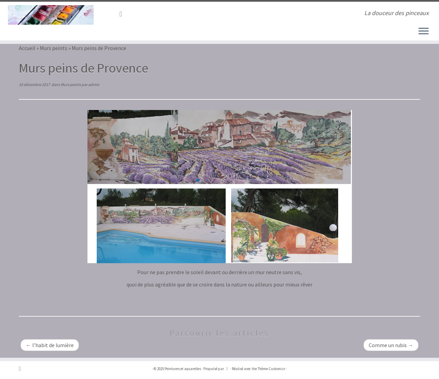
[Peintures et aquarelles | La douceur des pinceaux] (50, 15)
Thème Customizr (271, 368)
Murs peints (53, 48)
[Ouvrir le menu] (423, 31)
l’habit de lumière (50, 345)
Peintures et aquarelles (183, 368)
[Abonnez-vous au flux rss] (123, 14)
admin (93, 84)
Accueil (27, 48)
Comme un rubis (391, 345)
